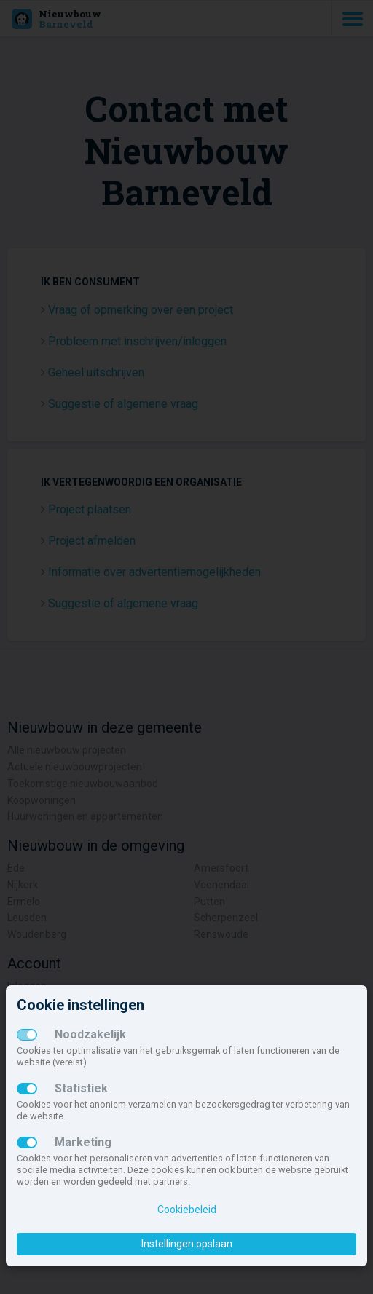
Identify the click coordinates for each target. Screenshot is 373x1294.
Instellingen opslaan (186, 1244)
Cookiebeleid (186, 1209)
